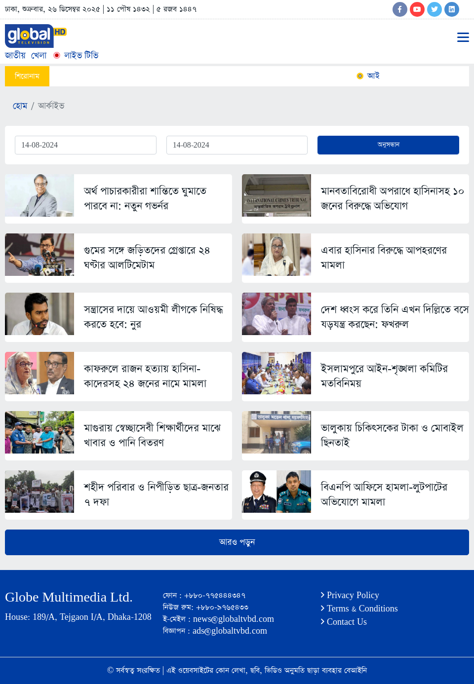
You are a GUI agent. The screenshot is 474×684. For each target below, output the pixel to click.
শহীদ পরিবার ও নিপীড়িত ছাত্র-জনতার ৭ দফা (156, 494)
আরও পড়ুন (237, 542)
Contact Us (344, 622)
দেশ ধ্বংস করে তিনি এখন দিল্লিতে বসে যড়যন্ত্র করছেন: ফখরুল (395, 317)
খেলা (38, 55)
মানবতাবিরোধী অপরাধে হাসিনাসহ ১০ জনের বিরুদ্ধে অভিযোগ (393, 198)
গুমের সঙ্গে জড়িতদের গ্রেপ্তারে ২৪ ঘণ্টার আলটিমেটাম (147, 257)
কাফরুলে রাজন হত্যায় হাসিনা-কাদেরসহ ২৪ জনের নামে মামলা (145, 376)
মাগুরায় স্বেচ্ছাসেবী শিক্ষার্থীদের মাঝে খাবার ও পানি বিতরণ (152, 435)
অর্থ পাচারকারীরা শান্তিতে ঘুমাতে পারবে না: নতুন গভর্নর (145, 198)
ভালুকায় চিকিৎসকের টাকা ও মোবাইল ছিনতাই (392, 435)
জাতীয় (15, 55)
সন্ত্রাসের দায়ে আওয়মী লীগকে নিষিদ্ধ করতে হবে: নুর (153, 317)
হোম (20, 106)
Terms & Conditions (359, 609)
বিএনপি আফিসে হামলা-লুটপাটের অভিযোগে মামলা (384, 494)
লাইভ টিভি (75, 55)
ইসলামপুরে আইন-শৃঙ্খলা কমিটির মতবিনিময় (384, 376)
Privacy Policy (350, 595)
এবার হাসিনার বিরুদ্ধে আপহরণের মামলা (384, 257)
